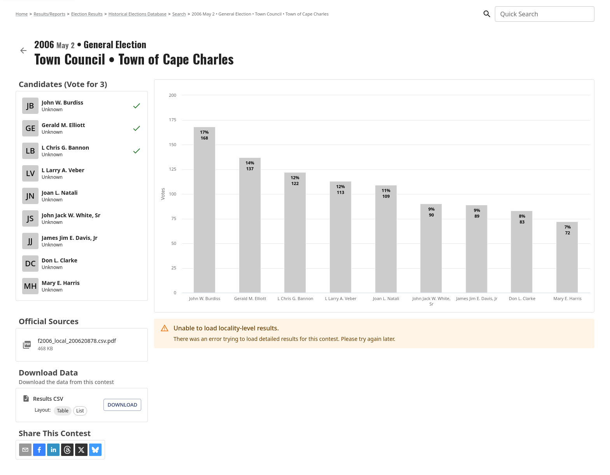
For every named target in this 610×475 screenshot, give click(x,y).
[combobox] (544, 14)
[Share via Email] (25, 450)
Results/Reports (49, 14)
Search (179, 14)
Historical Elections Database (138, 14)
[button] (63, 411)
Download (122, 404)
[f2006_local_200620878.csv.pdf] (81, 345)
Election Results (87, 14)
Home (22, 14)
